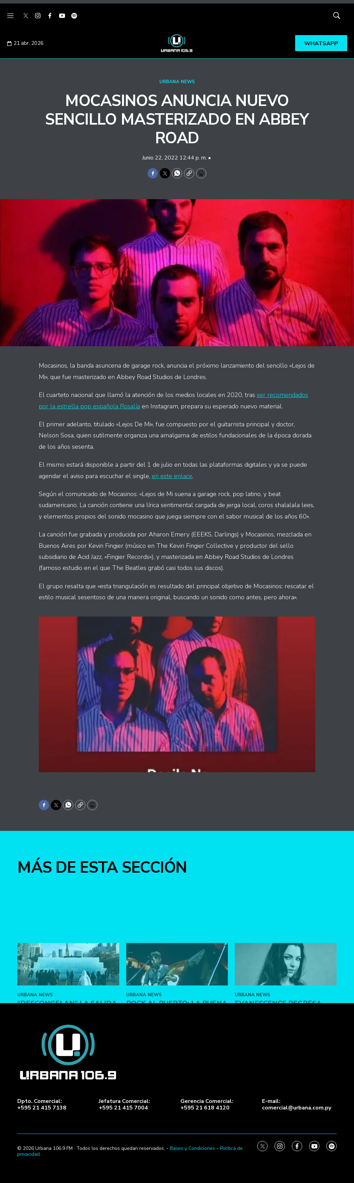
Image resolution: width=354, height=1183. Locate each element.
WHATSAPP (321, 43)
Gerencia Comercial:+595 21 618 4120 (206, 1104)
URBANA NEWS (177, 82)
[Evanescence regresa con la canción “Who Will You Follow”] (286, 1043)
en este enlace (172, 476)
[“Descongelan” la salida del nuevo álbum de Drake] (68, 1043)
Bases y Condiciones (192, 1148)
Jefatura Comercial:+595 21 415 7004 (124, 1104)
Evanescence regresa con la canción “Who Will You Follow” (278, 1091)
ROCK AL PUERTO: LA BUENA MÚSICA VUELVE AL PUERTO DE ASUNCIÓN (176, 1091)
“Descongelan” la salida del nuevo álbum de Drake (67, 1091)
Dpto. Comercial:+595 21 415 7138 (41, 1104)
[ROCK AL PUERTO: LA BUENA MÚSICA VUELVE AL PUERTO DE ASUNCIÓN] (177, 1043)
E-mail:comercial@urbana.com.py (296, 1104)
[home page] (177, 43)
